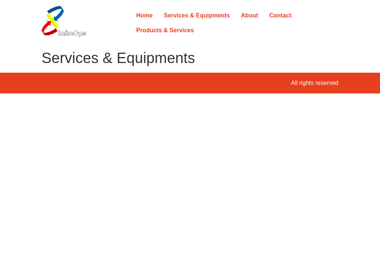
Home (144, 15)
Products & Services (165, 30)
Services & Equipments (197, 15)
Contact (280, 15)
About (249, 15)
